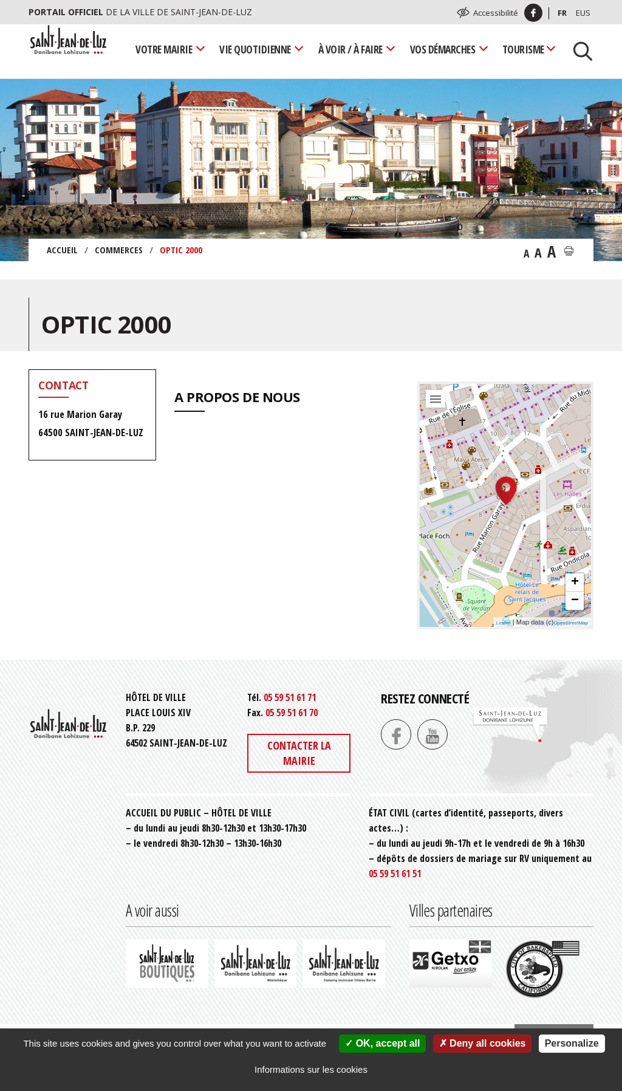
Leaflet (503, 623)
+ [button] (575, 582)
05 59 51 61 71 (290, 697)
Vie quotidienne (255, 49)
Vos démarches (443, 49)
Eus (583, 12)
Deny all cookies (482, 1043)
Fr (562, 12)
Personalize (572, 1043)
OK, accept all (382, 1043)
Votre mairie (163, 49)
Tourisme (523, 49)
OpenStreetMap (571, 623)
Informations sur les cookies (311, 1069)
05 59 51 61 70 (291, 712)
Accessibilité (495, 12)
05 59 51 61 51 (395, 873)
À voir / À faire (350, 49)
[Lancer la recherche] (578, 49)
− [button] (575, 601)
